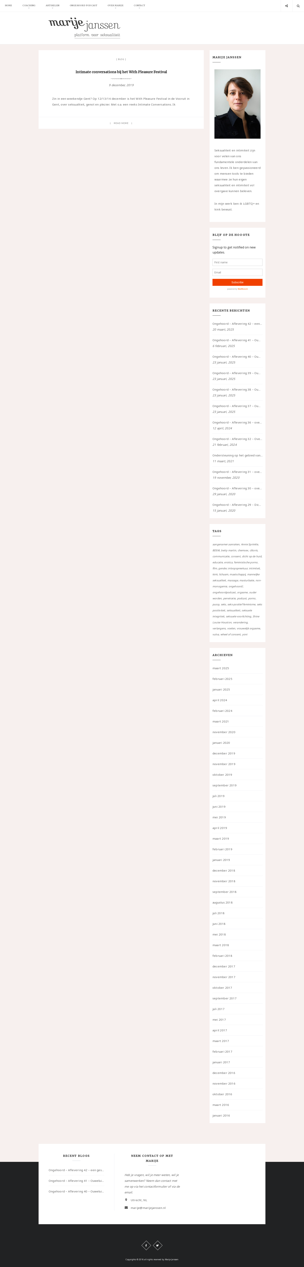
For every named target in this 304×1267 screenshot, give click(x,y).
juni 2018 (218, 924)
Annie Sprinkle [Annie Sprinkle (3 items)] (249, 544)
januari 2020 (221, 743)
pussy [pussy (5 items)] (215, 604)
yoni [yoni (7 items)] (244, 634)
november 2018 (223, 881)
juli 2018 (218, 913)
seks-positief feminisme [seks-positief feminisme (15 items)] (241, 604)
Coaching (29, 5)
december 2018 (223, 870)
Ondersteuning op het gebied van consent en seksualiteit (237, 455)
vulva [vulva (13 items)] (215, 634)
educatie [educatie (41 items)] (217, 562)
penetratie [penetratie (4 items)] (229, 598)
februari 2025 (222, 679)
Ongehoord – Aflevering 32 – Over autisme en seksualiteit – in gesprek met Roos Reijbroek (237, 439)
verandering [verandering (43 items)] (240, 622)
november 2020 (223, 732)
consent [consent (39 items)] (236, 556)
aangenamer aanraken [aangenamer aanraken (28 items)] (225, 544)
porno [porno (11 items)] (252, 598)
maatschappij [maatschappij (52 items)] (238, 574)
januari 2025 (221, 689)
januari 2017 (221, 1062)
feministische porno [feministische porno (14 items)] (245, 562)
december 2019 (223, 753)
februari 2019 (222, 849)
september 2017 (224, 998)
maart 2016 (220, 1105)
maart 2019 (220, 838)
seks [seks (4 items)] (223, 604)
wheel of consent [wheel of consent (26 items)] (230, 634)
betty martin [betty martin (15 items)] (228, 550)
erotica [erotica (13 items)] (228, 562)
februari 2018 (222, 956)
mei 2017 (219, 1019)
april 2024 (219, 700)
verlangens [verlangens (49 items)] (219, 628)
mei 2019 (219, 817)
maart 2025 (220, 668)
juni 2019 (218, 806)
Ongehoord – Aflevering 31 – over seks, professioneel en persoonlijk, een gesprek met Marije (237, 472)
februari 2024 (222, 711)
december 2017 (223, 966)
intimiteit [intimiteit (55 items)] (254, 568)
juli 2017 (218, 1009)
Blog (121, 59)
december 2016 (223, 1073)
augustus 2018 (222, 902)
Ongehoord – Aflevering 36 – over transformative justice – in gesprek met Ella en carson (237, 422)
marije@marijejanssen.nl (148, 1208)
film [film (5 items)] (214, 568)
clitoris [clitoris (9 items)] (254, 550)
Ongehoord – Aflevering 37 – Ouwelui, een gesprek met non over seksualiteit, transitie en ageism (237, 406)
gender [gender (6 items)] (222, 568)
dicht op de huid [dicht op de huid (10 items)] (252, 556)
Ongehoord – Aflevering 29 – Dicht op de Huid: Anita (237, 505)
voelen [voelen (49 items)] (231, 628)
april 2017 (219, 1030)
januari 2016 (221, 1115)
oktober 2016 (222, 1094)
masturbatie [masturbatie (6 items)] (246, 580)
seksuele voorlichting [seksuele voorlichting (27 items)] (238, 616)
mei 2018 (219, 934)
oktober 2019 (222, 775)
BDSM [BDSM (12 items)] (216, 550)
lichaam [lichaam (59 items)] (223, 574)
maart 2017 (220, 1041)
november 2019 (223, 764)
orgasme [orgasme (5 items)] (242, 592)
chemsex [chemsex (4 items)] (243, 550)
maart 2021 (220, 721)
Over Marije (118, 5)
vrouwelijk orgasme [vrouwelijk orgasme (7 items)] (248, 628)
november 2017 (223, 977)
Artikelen (53, 5)
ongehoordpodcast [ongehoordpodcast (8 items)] (224, 592)
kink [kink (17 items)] (215, 574)
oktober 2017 (222, 988)
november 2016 (223, 1083)
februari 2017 (222, 1051)
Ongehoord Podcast (85, 5)
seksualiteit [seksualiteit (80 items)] (233, 610)
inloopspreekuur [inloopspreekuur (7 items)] (237, 568)
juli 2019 (218, 796)
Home (8, 5)
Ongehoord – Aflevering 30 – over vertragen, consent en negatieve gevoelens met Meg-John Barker (237, 488)
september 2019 (224, 785)
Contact (142, 5)
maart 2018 (220, 945)
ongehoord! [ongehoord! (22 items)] (236, 586)
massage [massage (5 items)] (232, 580)
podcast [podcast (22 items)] (242, 598)
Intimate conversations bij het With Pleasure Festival (121, 72)
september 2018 (224, 892)
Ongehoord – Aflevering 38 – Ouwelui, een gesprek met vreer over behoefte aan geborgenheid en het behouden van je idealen (237, 389)
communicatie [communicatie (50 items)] (221, 556)
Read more (121, 123)
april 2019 (219, 828)
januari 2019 (221, 860)
